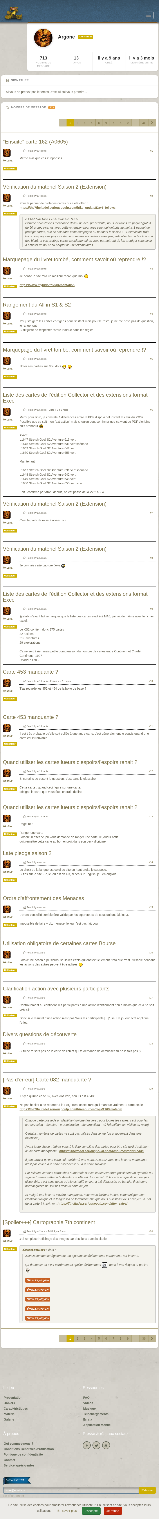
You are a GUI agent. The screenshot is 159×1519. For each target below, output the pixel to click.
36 (144, 122)
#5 (151, 358)
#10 (151, 681)
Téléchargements (95, 1414)
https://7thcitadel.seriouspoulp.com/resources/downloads (101, 1151)
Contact (9, 1460)
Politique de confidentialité (23, 1454)
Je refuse (113, 1511)
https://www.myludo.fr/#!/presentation (47, 285)
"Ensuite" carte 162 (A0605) (35, 142)
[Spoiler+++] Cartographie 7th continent (49, 1222)
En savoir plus (68, 1510)
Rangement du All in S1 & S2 (37, 305)
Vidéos (88, 1403)
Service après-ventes (19, 1465)
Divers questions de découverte (40, 1034)
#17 (151, 997)
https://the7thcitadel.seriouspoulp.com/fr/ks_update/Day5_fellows (68, 207)
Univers (9, 1403)
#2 (151, 195)
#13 (151, 816)
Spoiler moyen (38, 1280)
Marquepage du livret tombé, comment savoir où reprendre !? (74, 259)
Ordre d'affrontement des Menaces (43, 898)
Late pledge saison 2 (27, 853)
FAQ (86, 1397)
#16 (151, 952)
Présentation (13, 1397)
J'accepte (91, 1511)
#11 (151, 726)
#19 (151, 1088)
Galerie (9, 1419)
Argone (8, 160)
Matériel (9, 1414)
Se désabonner (13, 1496)
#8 (151, 558)
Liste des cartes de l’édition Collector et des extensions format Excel (75, 397)
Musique (89, 1408)
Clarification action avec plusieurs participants (56, 989)
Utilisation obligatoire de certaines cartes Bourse (59, 943)
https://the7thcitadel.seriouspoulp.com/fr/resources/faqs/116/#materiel (71, 1109)
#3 (151, 268)
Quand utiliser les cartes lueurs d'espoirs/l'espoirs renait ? (70, 762)
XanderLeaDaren (33, 1250)
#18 (151, 1043)
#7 (151, 513)
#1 (151, 150)
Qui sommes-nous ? (18, 1443)
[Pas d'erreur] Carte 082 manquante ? (47, 1080)
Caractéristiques (16, 1408)
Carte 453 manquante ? (30, 672)
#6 (151, 409)
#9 (151, 609)
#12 (151, 771)
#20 (151, 1231)
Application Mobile (96, 1425)
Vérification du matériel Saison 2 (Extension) (55, 187)
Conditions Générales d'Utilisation (29, 1449)
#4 (151, 313)
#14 (151, 862)
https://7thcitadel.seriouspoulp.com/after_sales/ (92, 1203)
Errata (87, 1419)
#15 (151, 907)
